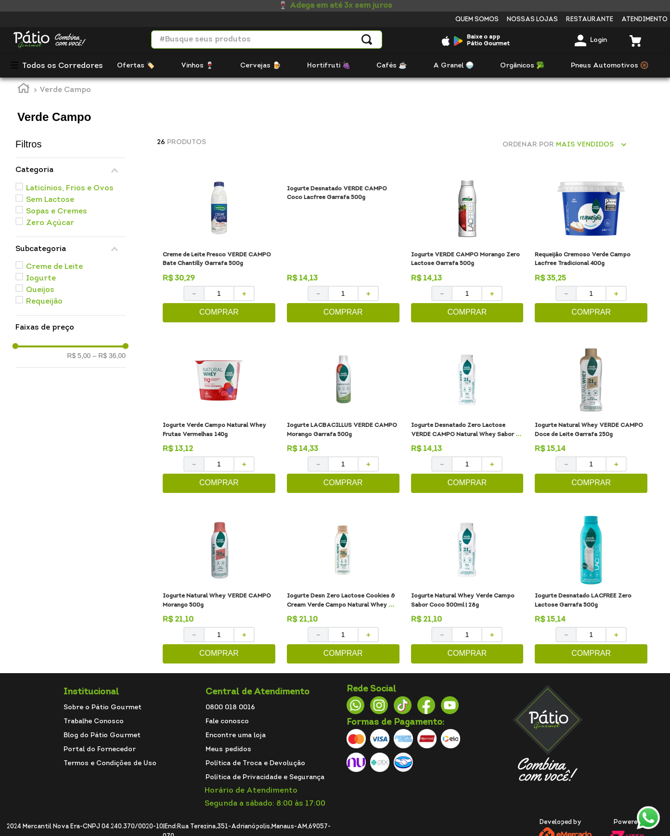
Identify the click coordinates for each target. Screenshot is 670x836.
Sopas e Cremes (56, 211)
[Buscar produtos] (367, 39)
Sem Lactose (50, 200)
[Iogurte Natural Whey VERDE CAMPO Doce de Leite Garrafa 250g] (591, 419)
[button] (70, 170)
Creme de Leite (54, 267)
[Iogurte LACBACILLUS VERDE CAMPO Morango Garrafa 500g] (343, 419)
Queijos (40, 290)
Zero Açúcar (50, 223)
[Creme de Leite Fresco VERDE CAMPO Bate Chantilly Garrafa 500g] (219, 248)
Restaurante (589, 19)
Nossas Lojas (532, 19)
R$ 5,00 (78, 355)
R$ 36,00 (109, 355)
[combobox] (266, 39)
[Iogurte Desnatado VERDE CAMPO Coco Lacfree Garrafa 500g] (343, 248)
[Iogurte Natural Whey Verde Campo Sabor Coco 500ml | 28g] (467, 589)
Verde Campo (65, 90)
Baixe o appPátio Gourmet (488, 40)
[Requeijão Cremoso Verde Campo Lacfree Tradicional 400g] (591, 248)
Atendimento (644, 19)
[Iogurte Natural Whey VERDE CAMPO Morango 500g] (219, 589)
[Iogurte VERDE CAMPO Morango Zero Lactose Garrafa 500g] (467, 248)
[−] (193, 293)
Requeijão (44, 301)
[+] (244, 293)
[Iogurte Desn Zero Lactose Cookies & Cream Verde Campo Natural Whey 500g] (343, 589)
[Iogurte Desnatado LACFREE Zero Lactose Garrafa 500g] (591, 589)
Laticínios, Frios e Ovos (70, 188)
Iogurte (41, 278)
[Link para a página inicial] (23, 89)
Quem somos (477, 19)
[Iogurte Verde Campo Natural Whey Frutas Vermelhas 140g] (219, 419)
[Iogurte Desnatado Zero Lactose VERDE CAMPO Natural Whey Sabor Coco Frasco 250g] (467, 419)
